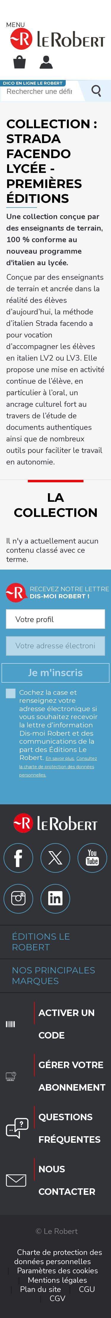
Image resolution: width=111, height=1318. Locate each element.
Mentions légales (57, 1280)
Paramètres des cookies (57, 1271)
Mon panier (19, 62)
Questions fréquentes (69, 1128)
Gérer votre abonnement (71, 1076)
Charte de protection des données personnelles (58, 1257)
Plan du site (40, 1289)
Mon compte (46, 62)
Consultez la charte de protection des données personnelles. (58, 766)
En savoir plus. (60, 758)
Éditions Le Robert (41, 942)
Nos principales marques (53, 975)
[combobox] (55, 617)
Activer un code (66, 1024)
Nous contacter (66, 1180)
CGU (87, 1289)
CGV (57, 1298)
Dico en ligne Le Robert (33, 83)
